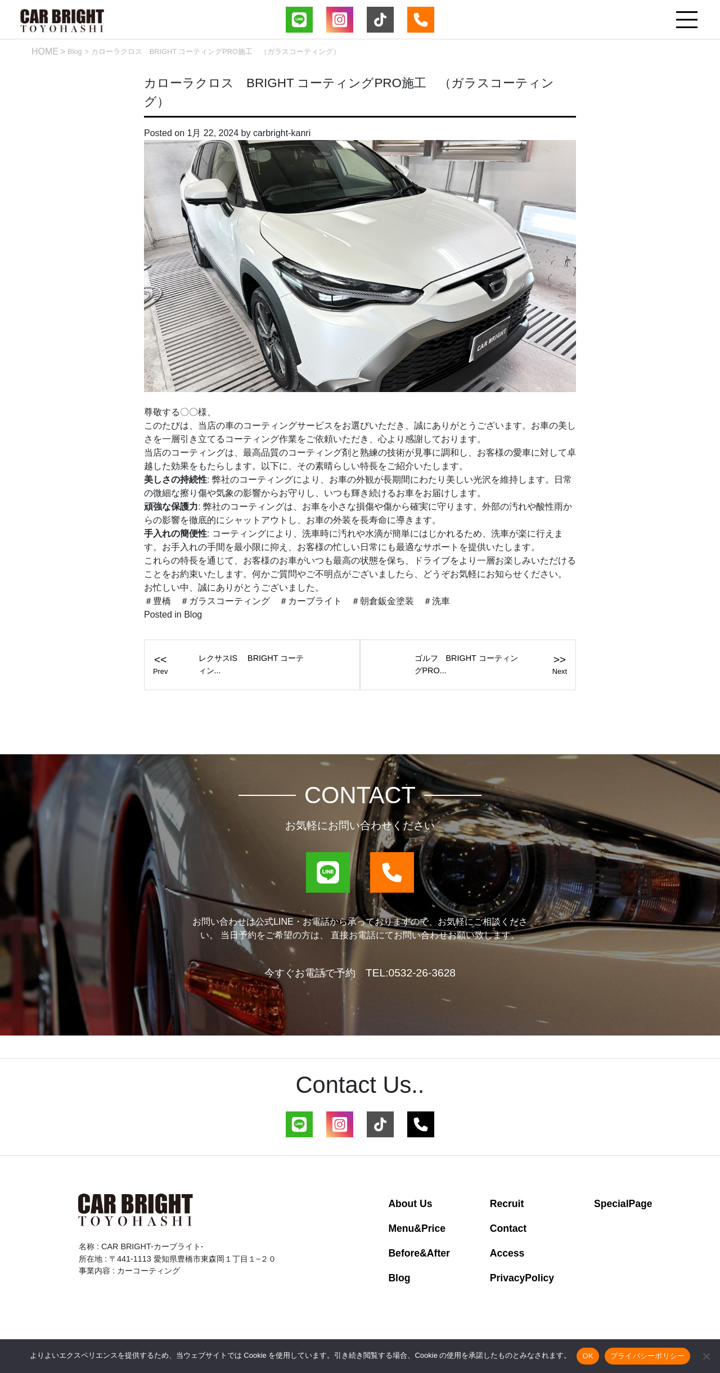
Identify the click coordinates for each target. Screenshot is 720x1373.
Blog (75, 51)
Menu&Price (417, 1228)
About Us (410, 1203)
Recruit (507, 1203)
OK (587, 1356)
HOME (45, 51)
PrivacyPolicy (522, 1278)
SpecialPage (623, 1203)
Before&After (419, 1253)
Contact (508, 1228)
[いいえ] (706, 1356)
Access (507, 1253)
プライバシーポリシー (647, 1356)
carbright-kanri (281, 133)
